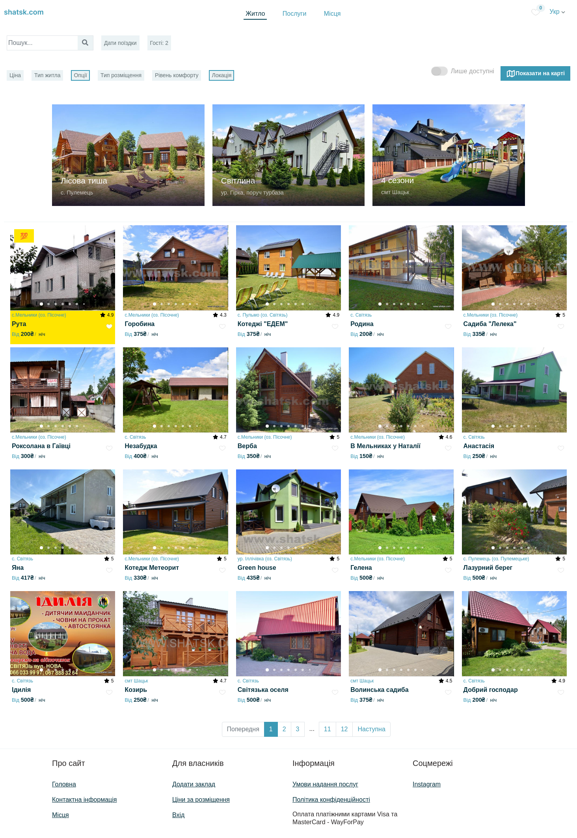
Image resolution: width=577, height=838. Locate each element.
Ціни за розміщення (201, 799)
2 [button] (284, 729)
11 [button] (327, 729)
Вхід (178, 815)
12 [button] (344, 729)
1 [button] (271, 729)
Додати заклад (193, 784)
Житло (255, 13)
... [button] (312, 728)
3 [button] (298, 729)
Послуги (295, 13)
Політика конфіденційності (331, 799)
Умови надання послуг (325, 784)
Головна (64, 784)
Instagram (427, 784)
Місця (332, 13)
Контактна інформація (84, 799)
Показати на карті (535, 73)
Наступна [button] (371, 729)
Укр (557, 11)
